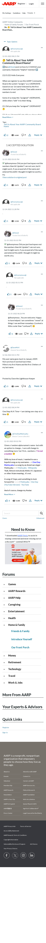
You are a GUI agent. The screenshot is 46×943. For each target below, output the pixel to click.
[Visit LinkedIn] (32, 855)
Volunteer (7, 781)
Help (24, 13)
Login (31, 4)
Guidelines (16, 13)
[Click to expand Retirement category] (5, 663)
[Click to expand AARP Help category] (5, 598)
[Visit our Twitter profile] (15, 855)
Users (4, 518)
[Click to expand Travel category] (5, 676)
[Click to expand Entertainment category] (5, 612)
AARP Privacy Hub (9, 826)
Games (12, 584)
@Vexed (11, 67)
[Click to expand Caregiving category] (5, 605)
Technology (14, 669)
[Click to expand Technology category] (5, 669)
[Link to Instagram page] (23, 855)
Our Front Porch (20, 647)
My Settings (6, 13)
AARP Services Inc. (29, 785)
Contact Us (26, 776)
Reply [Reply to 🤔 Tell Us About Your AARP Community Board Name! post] (36, 135)
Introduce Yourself (21, 639)
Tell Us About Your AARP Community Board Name (22, 125)
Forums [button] (30, 13)
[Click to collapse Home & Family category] (5, 625)
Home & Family (16, 624)
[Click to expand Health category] (5, 618)
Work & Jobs (15, 682)
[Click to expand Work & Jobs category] (5, 683)
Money (12, 655)
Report (30, 135)
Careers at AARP (28, 781)
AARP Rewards (16, 590)
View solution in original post (14, 177)
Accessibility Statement (11, 831)
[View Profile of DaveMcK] (15, 347)
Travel (11, 675)
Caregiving (14, 604)
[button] (42, 3)
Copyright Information (11, 840)
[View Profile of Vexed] (14, 152)
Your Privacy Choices (10, 848)
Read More (6, 117)
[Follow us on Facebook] (7, 855)
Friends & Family (20, 631)
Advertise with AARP (30, 772)
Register (5, 727)
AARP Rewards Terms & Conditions (15, 835)
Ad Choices (34, 844)
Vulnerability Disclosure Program (14, 844)
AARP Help (14, 597)
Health (12, 618)
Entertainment (16, 611)
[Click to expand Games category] (5, 584)
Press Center (8, 813)
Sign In (5, 732)
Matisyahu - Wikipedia (27, 468)
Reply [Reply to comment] (36, 185)
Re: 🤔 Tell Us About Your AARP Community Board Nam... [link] (22, 28)
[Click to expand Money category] (5, 656)
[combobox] (23, 513)
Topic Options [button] (12, 42)
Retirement (14, 662)
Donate (6, 776)
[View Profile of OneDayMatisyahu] (20, 434)
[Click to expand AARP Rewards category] (5, 591)
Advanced (40, 518)
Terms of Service (25, 826)
